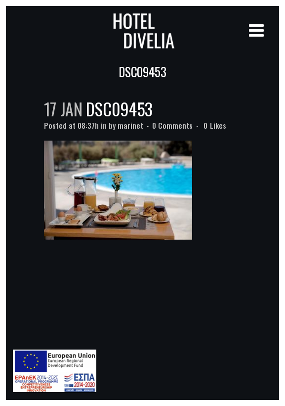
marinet (130, 125)
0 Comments (172, 125)
